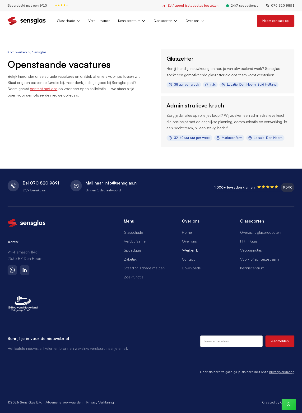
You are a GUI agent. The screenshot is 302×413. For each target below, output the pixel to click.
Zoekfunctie (134, 277)
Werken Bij (191, 250)
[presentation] (236, 358)
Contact (188, 259)
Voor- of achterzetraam (259, 259)
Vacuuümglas (251, 250)
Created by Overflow (278, 402)
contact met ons (43, 88)
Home (187, 232)
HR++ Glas (249, 241)
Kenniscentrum (252, 268)
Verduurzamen (99, 20)
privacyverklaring (281, 372)
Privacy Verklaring (100, 402)
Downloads (191, 268)
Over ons (189, 241)
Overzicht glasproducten (260, 232)
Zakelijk (130, 259)
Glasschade (133, 232)
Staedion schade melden (144, 268)
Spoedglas (133, 250)
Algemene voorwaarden (64, 402)
